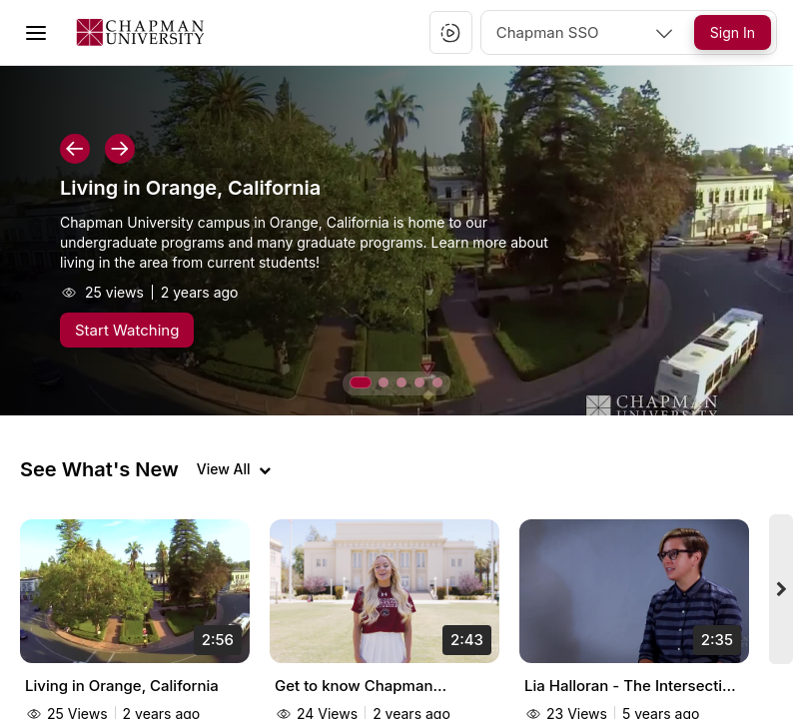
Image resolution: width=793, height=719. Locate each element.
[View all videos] (234, 469)
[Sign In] (732, 32)
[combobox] (586, 32)
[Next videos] (781, 589)
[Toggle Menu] (36, 33)
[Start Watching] (127, 330)
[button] (450, 33)
